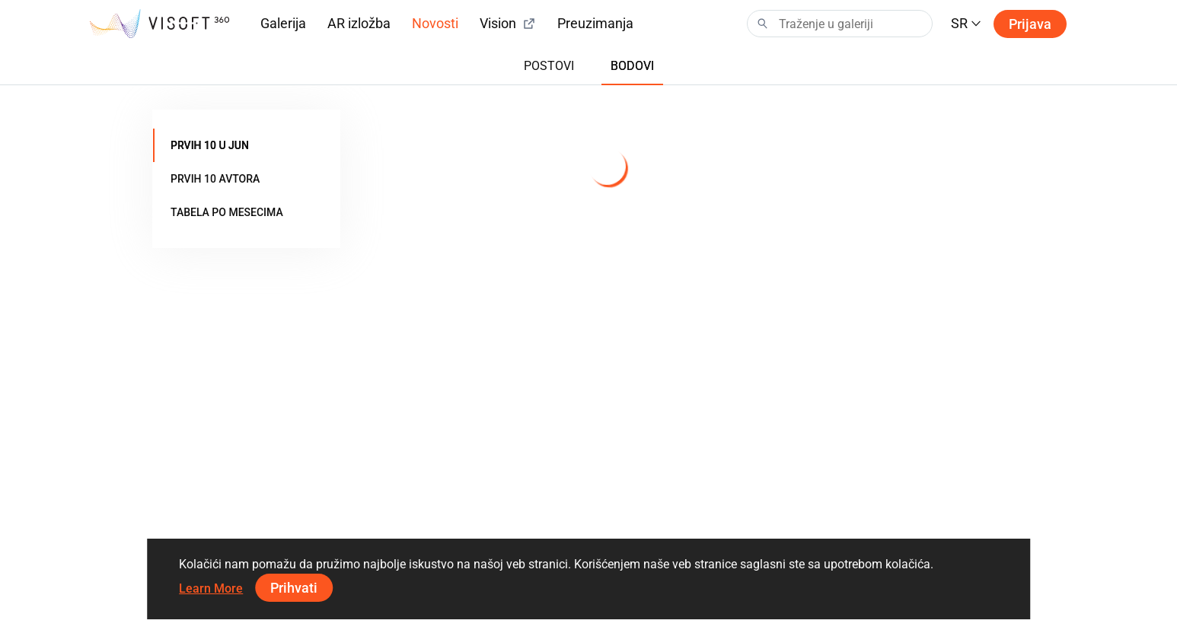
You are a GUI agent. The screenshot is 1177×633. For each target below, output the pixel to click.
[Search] (840, 23)
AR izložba (359, 23)
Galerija (283, 23)
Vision (508, 23)
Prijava (1030, 24)
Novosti (435, 23)
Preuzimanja (595, 23)
